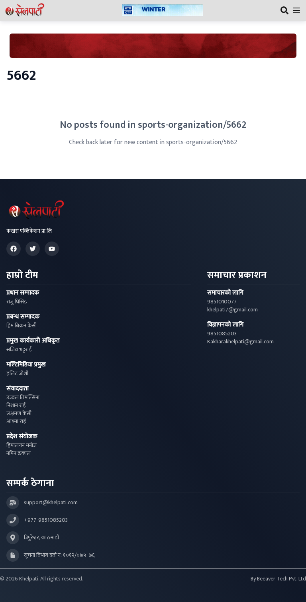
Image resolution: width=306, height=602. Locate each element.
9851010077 (222, 302)
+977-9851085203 (46, 520)
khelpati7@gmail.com (232, 310)
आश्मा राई (16, 422)
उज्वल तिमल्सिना (22, 398)
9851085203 (222, 334)
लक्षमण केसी (18, 414)
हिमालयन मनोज (21, 446)
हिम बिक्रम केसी (21, 326)
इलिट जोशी (17, 374)
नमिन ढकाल (18, 453)
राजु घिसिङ (16, 302)
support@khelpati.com (51, 503)
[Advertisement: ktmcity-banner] (162, 10)
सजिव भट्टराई (19, 350)
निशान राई (16, 406)
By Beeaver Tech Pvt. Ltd (278, 579)
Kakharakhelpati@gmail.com (240, 342)
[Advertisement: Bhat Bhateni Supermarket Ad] (153, 46)
